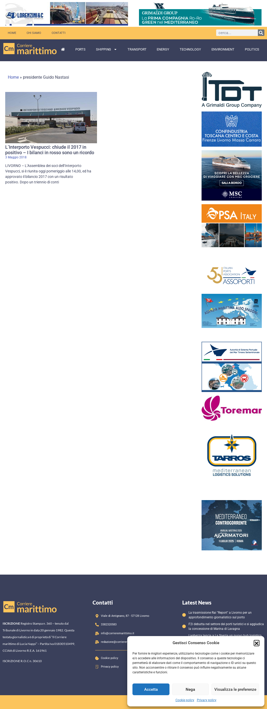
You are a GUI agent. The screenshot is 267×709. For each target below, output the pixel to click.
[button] (256, 642)
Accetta (151, 689)
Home (12, 33)
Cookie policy (184, 700)
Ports (80, 49)
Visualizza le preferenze (235, 689)
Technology (190, 49)
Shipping (106, 49)
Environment (222, 49)
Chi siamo (34, 33)
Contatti (58, 33)
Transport (137, 49)
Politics (252, 49)
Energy (163, 49)
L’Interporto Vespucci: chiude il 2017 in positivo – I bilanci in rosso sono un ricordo (49, 150)
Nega (190, 689)
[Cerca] (261, 32)
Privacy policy (206, 700)
